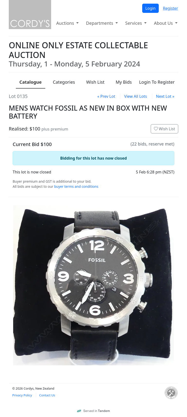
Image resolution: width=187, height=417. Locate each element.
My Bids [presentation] (124, 82)
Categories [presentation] (64, 82)
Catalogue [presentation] (30, 82)
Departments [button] (100, 23)
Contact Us (47, 395)
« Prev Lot (106, 96)
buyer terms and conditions (76, 186)
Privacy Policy (22, 395)
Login (150, 8)
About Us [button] (164, 23)
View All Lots (135, 96)
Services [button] (134, 23)
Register (170, 8)
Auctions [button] (65, 23)
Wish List (164, 128)
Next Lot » (165, 96)
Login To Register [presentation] (157, 82)
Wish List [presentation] (95, 82)
